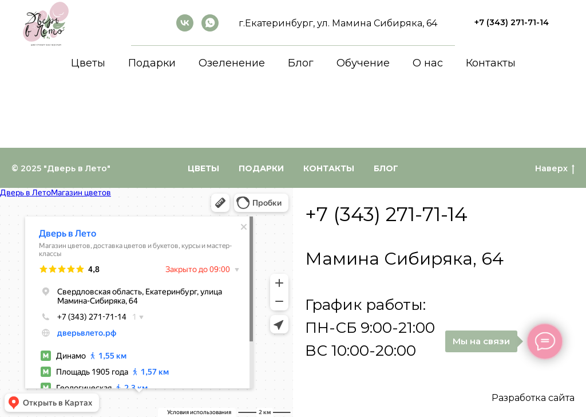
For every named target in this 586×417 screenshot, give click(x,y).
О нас (428, 63)
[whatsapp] (210, 23)
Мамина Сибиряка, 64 (404, 258)
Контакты (491, 63)
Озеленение (232, 63)
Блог (301, 63)
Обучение (363, 63)
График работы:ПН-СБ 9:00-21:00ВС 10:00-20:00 (370, 328)
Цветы (88, 63)
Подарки (152, 63)
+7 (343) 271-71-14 (386, 214)
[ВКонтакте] (184, 23)
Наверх (555, 168)
